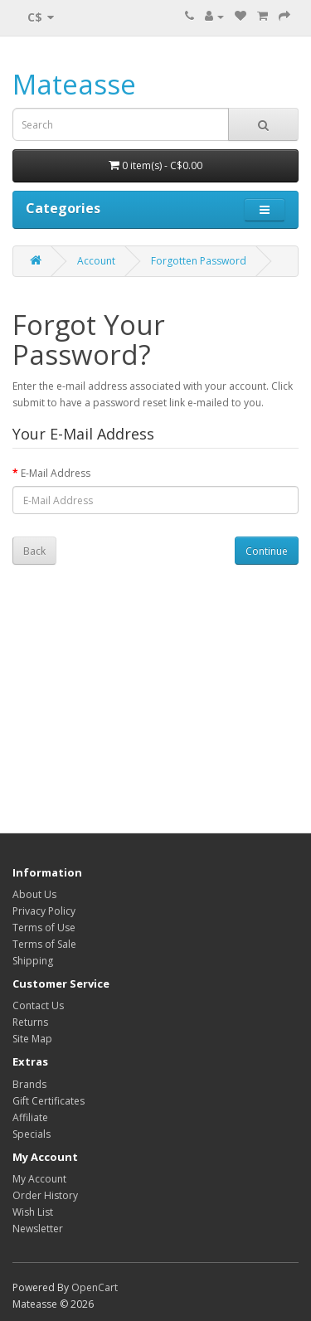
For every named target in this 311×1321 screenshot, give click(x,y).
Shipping (32, 961)
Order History (45, 1195)
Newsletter (37, 1228)
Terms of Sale (44, 944)
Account (96, 261)
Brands (29, 1084)
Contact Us (38, 1005)
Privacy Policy (43, 911)
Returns (30, 1022)
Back (34, 551)
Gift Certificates (48, 1101)
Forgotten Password (198, 261)
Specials (31, 1134)
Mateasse (74, 84)
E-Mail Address (55, 473)
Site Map (32, 1039)
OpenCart (94, 1287)
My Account (39, 1179)
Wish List (32, 1212)
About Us (34, 894)
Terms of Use (43, 927)
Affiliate (30, 1117)
